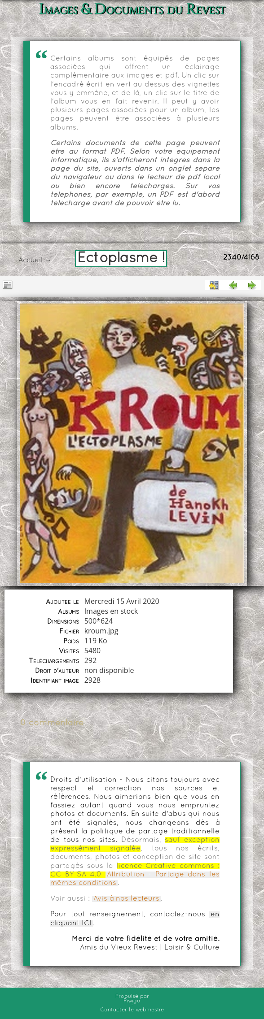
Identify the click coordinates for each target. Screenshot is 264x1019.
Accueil (30, 260)
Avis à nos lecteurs (126, 899)
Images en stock (111, 611)
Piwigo (132, 1001)
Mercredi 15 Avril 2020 (121, 601)
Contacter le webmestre (132, 1010)
